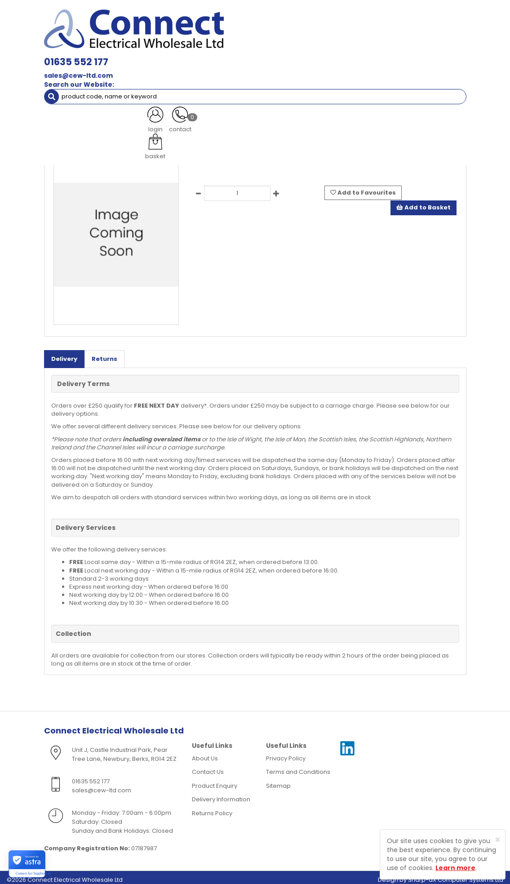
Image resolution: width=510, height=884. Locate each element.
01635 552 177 (163, 13)
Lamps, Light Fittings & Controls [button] (98, 48)
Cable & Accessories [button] (192, 48)
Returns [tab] (104, 353)
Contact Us (208, 767)
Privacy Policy (286, 753)
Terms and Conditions (298, 767)
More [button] (178, 84)
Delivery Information (221, 794)
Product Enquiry (214, 780)
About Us (205, 753)
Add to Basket (423, 201)
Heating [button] (389, 66)
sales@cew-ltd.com (165, 26)
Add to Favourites (363, 187)
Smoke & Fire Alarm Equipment (134, 66)
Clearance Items (75, 84)
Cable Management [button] (224, 66)
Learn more (455, 867)
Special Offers (134, 84)
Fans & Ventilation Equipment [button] (316, 66)
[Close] (498, 839)
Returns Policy (212, 808)
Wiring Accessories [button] (270, 48)
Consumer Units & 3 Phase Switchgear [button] (373, 48)
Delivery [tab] (64, 353)
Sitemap (278, 780)
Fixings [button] (63, 66)
